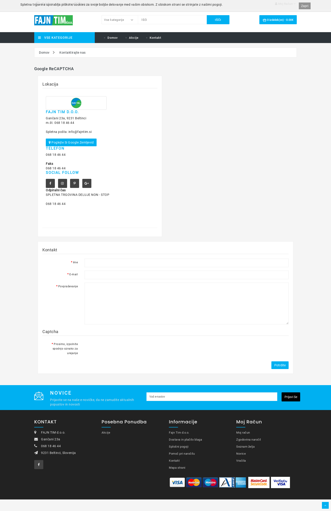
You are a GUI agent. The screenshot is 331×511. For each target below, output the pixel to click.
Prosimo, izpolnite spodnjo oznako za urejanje (65, 349)
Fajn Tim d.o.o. (179, 432)
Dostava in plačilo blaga (185, 439)
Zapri (304, 6)
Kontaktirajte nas (72, 52)
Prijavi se (291, 397)
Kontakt (155, 37)
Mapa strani (177, 467)
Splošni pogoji (178, 446)
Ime (75, 262)
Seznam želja (245, 446)
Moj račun (243, 432)
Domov (112, 37)
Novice (241, 453)
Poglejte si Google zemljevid (71, 142)
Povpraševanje (68, 286)
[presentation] (119, 349)
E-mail (73, 274)
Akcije (134, 37)
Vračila (241, 460)
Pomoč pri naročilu (182, 453)
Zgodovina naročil (248, 439)
